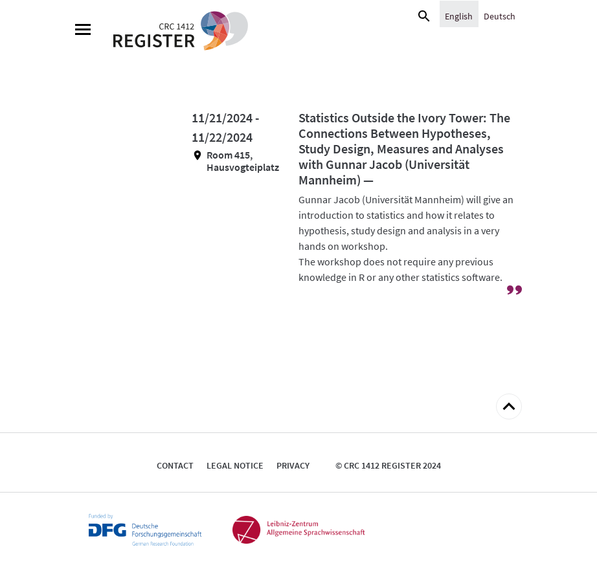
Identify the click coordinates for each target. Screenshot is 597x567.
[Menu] (83, 31)
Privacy (293, 465)
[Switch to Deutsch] (499, 15)
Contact (175, 465)
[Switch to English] (459, 15)
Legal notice (235, 465)
